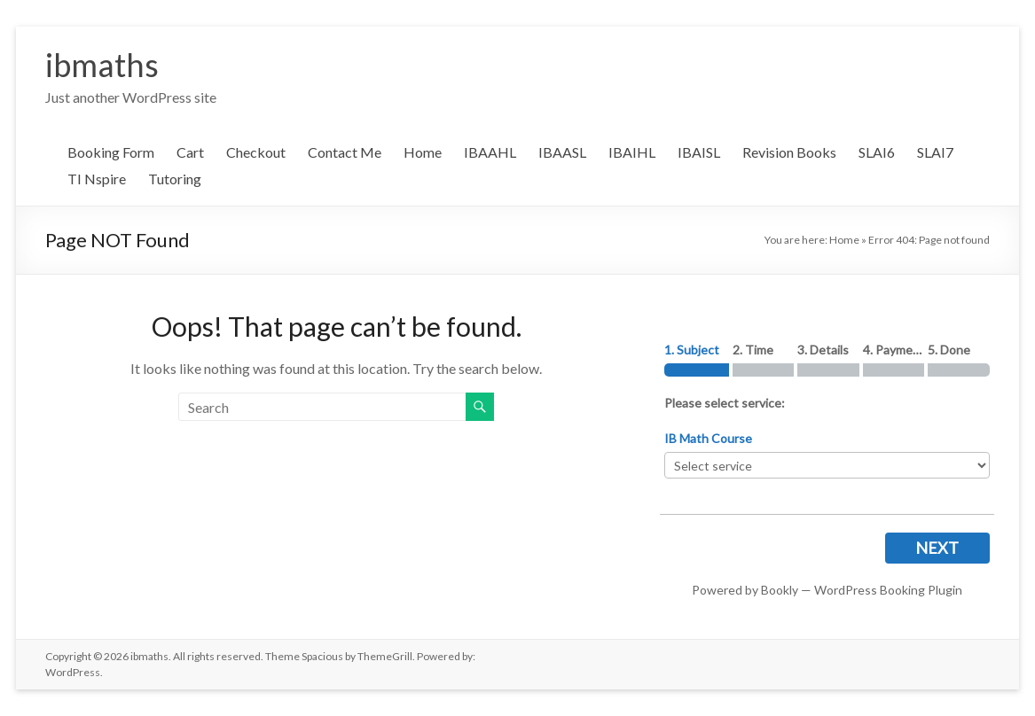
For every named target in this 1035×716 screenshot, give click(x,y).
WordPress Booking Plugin (888, 589)
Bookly (779, 589)
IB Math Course (708, 438)
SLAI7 (935, 152)
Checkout (256, 152)
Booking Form (110, 152)
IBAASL (562, 152)
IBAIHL (631, 152)
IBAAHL (490, 152)
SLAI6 (877, 152)
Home (423, 152)
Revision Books (789, 152)
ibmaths (102, 64)
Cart (190, 152)
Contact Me (344, 152)
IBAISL (699, 152)
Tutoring (174, 178)
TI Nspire (96, 178)
